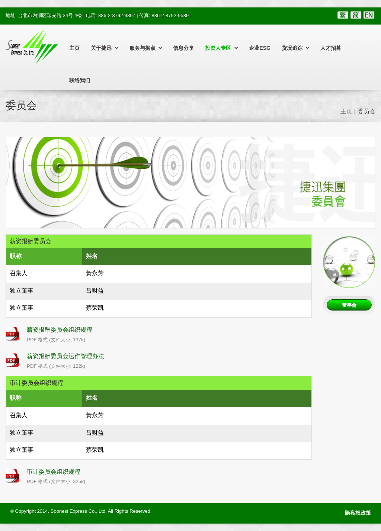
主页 (74, 48)
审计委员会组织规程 (53, 472)
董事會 (349, 305)
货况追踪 (295, 48)
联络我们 (79, 80)
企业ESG (259, 48)
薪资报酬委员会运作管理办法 (65, 356)
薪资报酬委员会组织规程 (59, 329)
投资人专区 (221, 48)
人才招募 (330, 48)
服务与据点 (145, 48)
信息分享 (183, 48)
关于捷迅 (104, 48)
